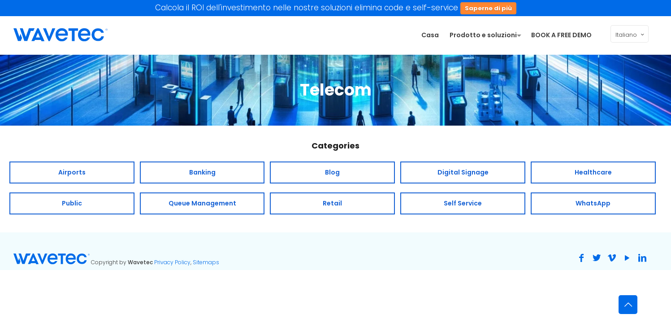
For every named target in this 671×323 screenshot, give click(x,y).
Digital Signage (463, 172)
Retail (332, 203)
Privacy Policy (172, 262)
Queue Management (202, 203)
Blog (332, 172)
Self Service (463, 203)
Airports (72, 172)
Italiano (630, 34)
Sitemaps (206, 262)
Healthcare (593, 172)
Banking (202, 172)
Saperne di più (488, 8)
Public (72, 203)
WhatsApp (593, 203)
